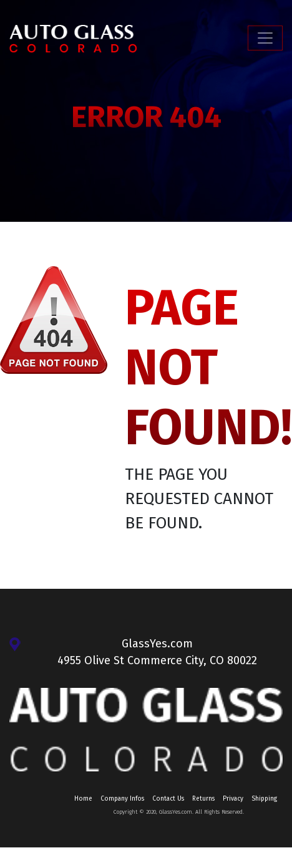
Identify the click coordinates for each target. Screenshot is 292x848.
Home (83, 799)
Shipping (264, 799)
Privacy (233, 799)
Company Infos (122, 799)
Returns (203, 799)
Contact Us (168, 799)
